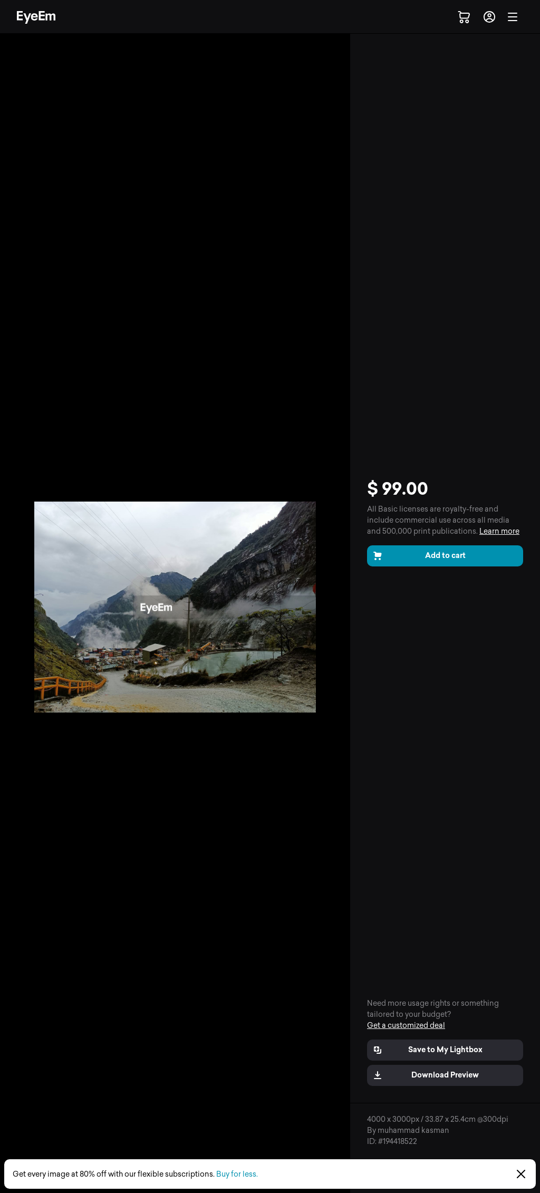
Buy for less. (237, 1174)
